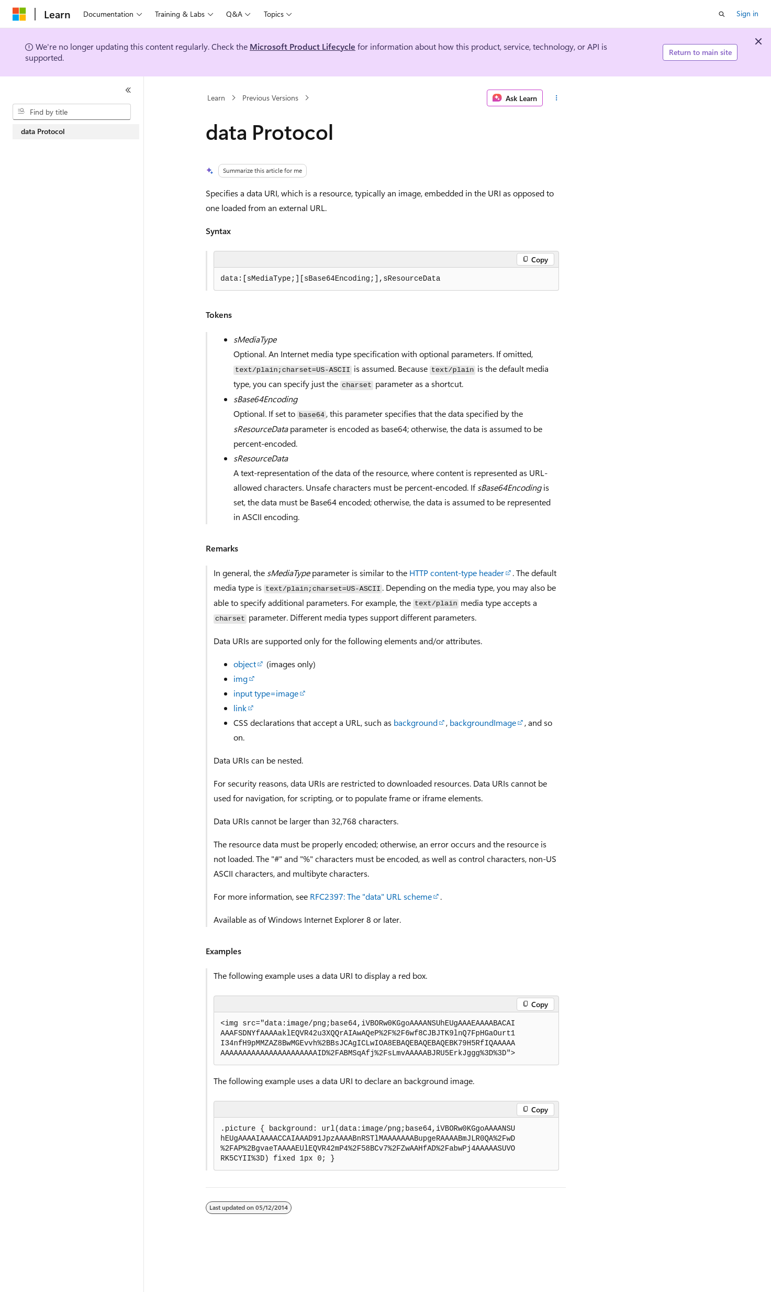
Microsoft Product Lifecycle (302, 46)
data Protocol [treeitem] (43, 131)
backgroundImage (483, 722)
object (244, 663)
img (240, 678)
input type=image (265, 693)
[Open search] (721, 14)
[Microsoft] (19, 14)
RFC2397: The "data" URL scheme (371, 896)
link (240, 707)
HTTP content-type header (456, 572)
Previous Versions (270, 98)
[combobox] (72, 112)
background (416, 722)
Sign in (747, 13)
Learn (216, 98)
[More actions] (556, 98)
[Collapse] (128, 90)
